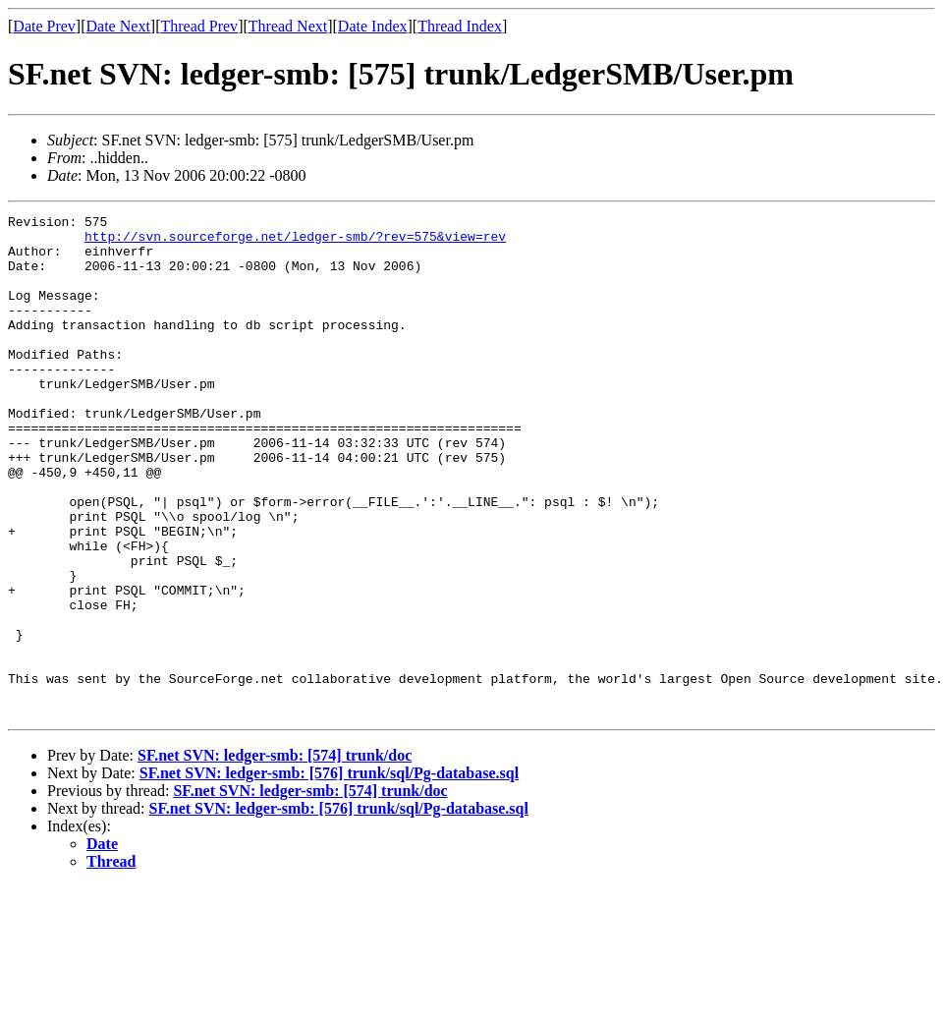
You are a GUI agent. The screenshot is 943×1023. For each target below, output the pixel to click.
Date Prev (44, 26)
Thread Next (288, 26)
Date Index (373, 26)
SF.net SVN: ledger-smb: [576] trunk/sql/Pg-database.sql (329, 873)
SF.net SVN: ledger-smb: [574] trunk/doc (275, 855)
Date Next (118, 26)
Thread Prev (199, 26)
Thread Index (459, 26)
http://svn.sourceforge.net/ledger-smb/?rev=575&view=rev (295, 242)
